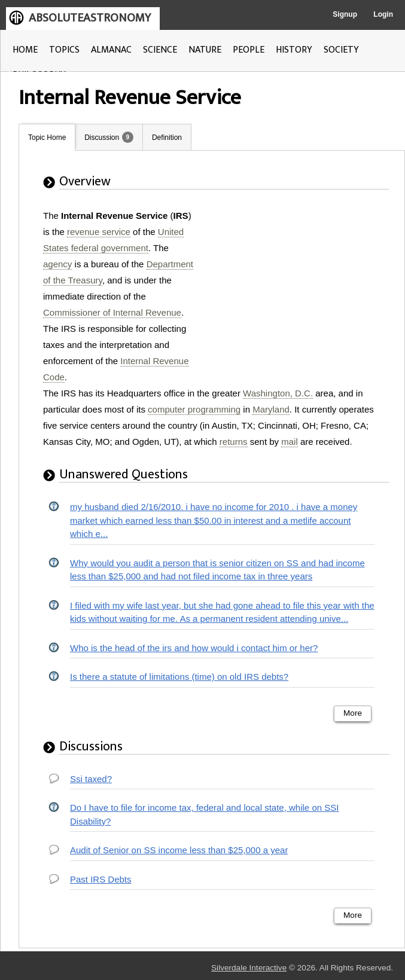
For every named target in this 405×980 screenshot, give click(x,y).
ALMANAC (111, 50)
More (352, 713)
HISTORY (294, 50)
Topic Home (47, 137)
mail (289, 441)
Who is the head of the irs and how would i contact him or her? (194, 648)
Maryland (271, 409)
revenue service (98, 232)
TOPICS (64, 50)
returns (234, 441)
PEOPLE (248, 50)
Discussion (101, 137)
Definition (167, 137)
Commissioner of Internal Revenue (112, 312)
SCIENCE (160, 50)
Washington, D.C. (278, 393)
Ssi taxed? (91, 779)
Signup (345, 14)
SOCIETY (341, 50)
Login (383, 14)
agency (57, 264)
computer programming (194, 409)
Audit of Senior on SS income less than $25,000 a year (179, 850)
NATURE (204, 50)
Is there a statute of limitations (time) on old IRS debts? (179, 676)
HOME (25, 50)
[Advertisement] (296, 282)
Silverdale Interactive (249, 967)
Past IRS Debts (101, 879)
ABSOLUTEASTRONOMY (90, 18)
